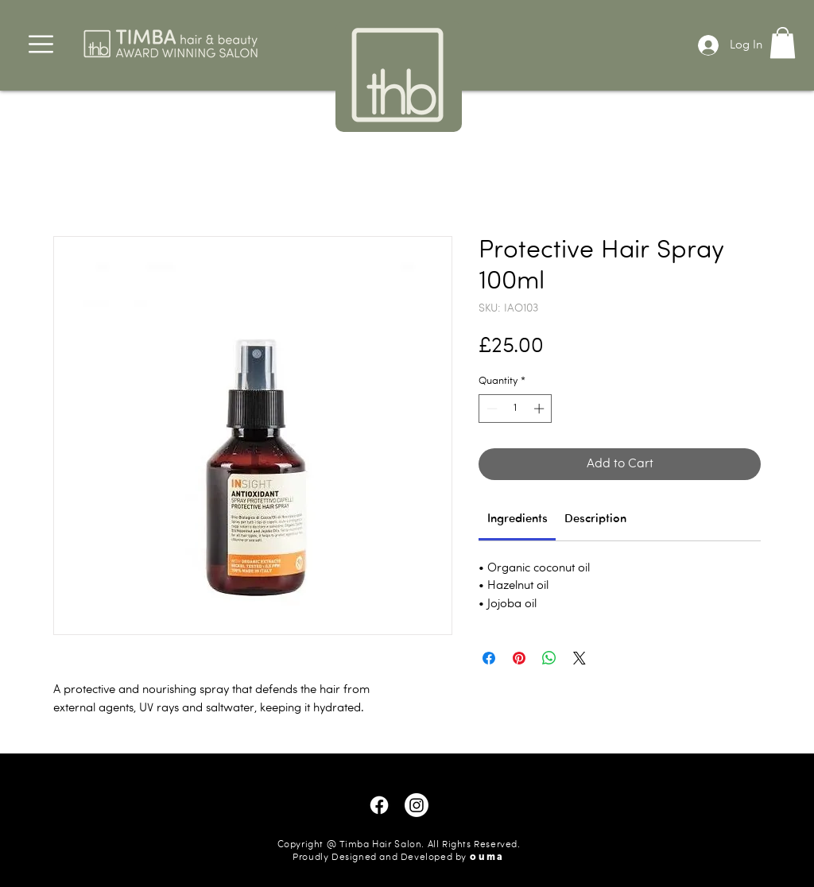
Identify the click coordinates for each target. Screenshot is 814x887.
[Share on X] (579, 658)
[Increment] (540, 408)
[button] (40, 44)
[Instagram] (416, 805)
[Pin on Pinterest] (519, 658)
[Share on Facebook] (488, 658)
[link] (517, 519)
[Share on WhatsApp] (549, 658)
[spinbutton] (515, 408)
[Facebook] (379, 805)
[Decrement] (490, 408)
